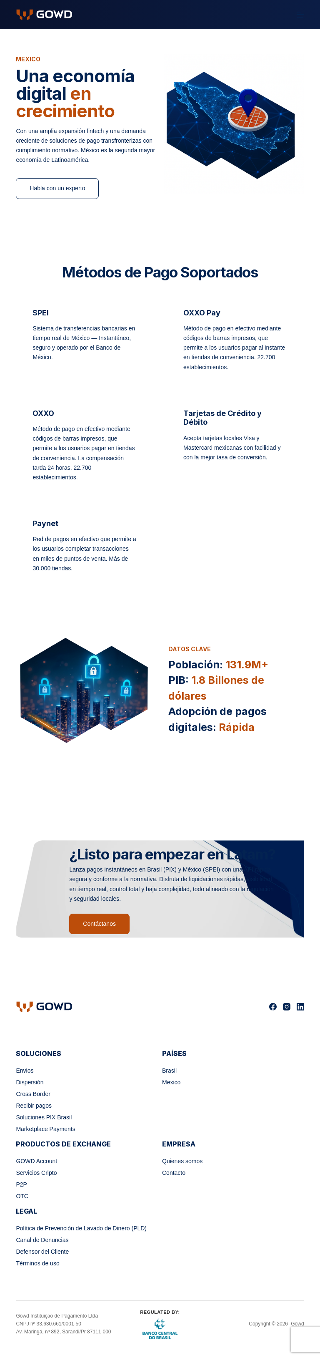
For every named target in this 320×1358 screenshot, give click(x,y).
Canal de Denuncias (42, 1240)
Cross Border (33, 1094)
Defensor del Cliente (42, 1251)
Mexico (171, 1082)
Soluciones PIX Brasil (44, 1117)
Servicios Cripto (36, 1172)
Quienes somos (182, 1161)
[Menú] (300, 14)
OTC (22, 1196)
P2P (21, 1184)
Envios (24, 1070)
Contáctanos (99, 923)
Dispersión (29, 1082)
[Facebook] (273, 1006)
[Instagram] (286, 1006)
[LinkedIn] (300, 1006)
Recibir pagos (34, 1105)
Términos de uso (37, 1263)
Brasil (169, 1070)
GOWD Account (36, 1161)
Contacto (173, 1172)
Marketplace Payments (45, 1129)
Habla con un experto (57, 188)
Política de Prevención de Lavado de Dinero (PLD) (81, 1228)
